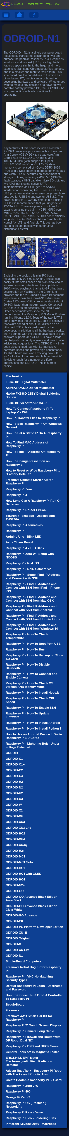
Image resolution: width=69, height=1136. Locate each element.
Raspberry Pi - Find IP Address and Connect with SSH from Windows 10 (32, 626)
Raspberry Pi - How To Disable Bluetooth (28, 666)
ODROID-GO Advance (21, 915)
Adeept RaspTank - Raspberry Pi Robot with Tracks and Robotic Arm (34, 1072)
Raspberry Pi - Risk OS (22, 563)
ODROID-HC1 (15, 868)
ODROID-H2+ (15, 850)
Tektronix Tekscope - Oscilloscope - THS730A (31, 517)
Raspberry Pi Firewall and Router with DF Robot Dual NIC (33, 1038)
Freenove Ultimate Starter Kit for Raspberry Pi (29, 481)
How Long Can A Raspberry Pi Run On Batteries (33, 502)
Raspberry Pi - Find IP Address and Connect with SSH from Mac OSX (31, 598)
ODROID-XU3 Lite (18, 827)
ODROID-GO (15, 891)
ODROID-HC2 (15, 833)
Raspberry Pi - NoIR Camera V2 (28, 569)
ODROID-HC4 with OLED (23, 873)
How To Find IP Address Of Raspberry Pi (33, 453)
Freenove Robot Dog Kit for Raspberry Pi (33, 968)
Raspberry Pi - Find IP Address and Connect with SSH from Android (31, 608)
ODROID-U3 (14, 799)
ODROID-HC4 (15, 879)
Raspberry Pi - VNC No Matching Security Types (29, 978)
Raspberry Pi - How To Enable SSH (31, 707)
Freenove (12, 1010)
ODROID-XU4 (15, 839)
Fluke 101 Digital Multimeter (26, 382)
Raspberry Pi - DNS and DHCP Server (33, 1046)
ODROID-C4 (14, 776)
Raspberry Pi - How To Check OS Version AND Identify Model (29, 685)
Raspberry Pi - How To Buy (25, 649)
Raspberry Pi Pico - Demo (24, 1112)
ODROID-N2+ (15, 885)
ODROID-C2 (14, 770)
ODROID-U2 (14, 793)
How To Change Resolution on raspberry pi (28, 462)
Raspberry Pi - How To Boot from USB (33, 643)
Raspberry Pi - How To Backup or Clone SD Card (34, 657)
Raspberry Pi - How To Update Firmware (27, 715)
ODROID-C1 (14, 758)
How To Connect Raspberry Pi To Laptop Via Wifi (30, 410)
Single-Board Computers (24, 961)
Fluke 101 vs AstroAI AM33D (26, 403)
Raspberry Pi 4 (16, 495)
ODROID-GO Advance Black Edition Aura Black (31, 898)
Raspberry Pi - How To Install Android (33, 723)
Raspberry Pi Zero (19, 489)
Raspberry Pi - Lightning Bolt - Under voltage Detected (32, 745)
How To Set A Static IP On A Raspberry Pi (33, 434)
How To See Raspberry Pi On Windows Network (34, 425)
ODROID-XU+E (16, 932)
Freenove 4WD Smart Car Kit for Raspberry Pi (29, 1017)
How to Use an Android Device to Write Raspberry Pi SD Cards (34, 736)
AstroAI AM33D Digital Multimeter (30, 388)
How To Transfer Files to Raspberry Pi (33, 418)
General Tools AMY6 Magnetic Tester (32, 1052)
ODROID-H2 (14, 781)
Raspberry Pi (15, 531)
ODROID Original (18, 938)
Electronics (14, 376)
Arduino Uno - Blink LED (23, 536)
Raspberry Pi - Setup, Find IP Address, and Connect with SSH (33, 576)
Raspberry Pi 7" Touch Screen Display (33, 1025)
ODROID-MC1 (15, 856)
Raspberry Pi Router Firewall (26, 510)
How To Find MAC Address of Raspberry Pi (27, 444)
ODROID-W (14, 804)
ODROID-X (13, 944)
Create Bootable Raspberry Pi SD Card (34, 1080)
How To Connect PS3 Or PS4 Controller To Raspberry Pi (34, 997)
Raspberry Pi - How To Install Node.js (33, 692)
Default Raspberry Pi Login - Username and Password (34, 987)
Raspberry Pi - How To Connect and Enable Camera (31, 675)
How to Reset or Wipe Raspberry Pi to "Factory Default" (33, 472)
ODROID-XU (14, 816)
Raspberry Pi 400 (18, 1091)
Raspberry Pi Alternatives (24, 525)
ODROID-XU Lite (17, 950)
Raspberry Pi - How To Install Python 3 (33, 728)
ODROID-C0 (14, 921)
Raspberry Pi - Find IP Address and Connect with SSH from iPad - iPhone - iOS (34, 587)
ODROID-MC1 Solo (19, 862)
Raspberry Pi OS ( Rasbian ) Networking (26, 1104)
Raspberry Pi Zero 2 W (22, 1085)
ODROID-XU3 (15, 822)
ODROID (12, 753)
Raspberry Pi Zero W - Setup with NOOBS (30, 555)
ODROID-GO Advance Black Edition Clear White (31, 907)
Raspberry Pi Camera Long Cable (30, 1031)
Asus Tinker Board (19, 542)
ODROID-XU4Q (16, 845)
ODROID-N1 (14, 955)
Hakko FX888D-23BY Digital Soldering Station (33, 395)
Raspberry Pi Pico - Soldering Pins (31, 1118)
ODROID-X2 (14, 810)
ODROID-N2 (14, 787)
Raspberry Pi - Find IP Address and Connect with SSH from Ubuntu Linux (33, 617)
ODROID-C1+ (15, 764)
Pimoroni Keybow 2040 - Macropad (31, 1124)
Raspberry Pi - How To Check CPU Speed (30, 700)
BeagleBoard (15, 1004)
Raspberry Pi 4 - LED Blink (25, 548)
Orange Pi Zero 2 (18, 1097)
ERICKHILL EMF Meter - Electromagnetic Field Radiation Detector (29, 1061)
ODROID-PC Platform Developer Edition (34, 927)
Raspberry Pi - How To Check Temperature (27, 636)
